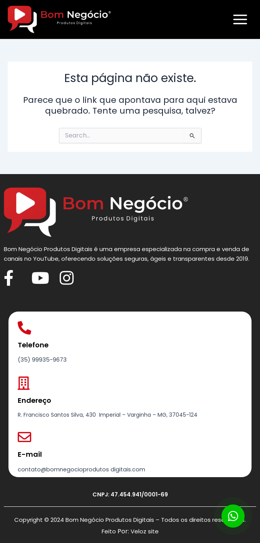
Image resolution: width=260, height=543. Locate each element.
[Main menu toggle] (240, 19)
